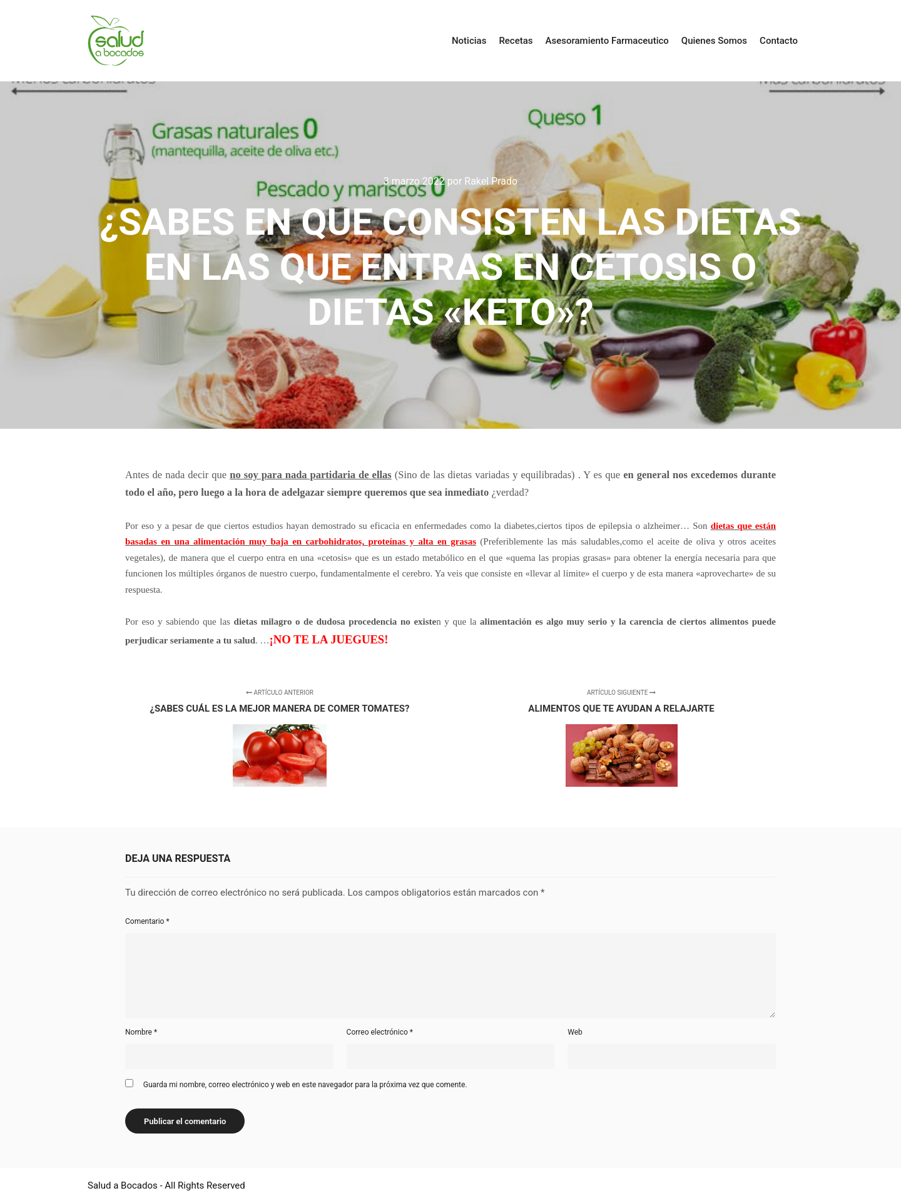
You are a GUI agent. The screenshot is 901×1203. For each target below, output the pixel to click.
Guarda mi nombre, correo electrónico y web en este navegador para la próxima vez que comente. (305, 1084)
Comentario (147, 921)
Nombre (141, 1032)
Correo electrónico (380, 1032)
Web (575, 1032)
